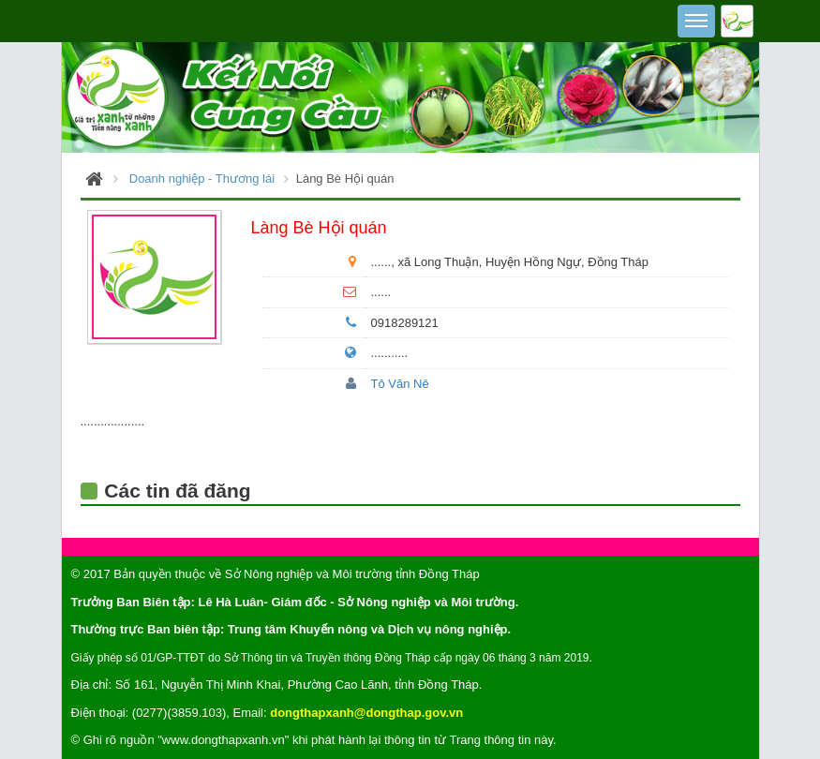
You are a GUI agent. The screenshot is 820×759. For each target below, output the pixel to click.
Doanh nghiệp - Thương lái (202, 178)
